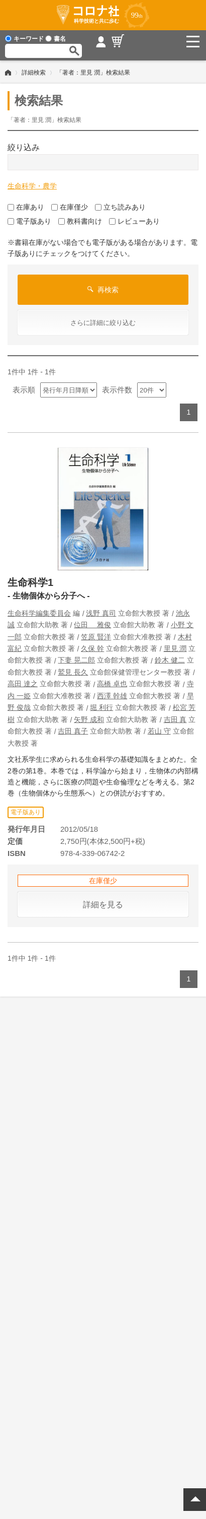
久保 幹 (92, 648)
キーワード (24, 38)
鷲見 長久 (73, 672)
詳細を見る (103, 904)
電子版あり (29, 221)
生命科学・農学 (32, 186)
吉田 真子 (73, 731)
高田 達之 (23, 684)
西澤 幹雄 (112, 696)
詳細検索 (34, 72)
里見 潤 (175, 648)
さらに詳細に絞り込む (103, 322)
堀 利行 (101, 707)
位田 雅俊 (92, 625)
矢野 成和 (89, 719)
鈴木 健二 (170, 660)
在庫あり (26, 207)
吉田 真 (175, 719)
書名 (55, 38)
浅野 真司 (101, 613)
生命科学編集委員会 (39, 613)
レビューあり (134, 221)
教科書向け (80, 221)
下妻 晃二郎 (76, 660)
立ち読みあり (120, 207)
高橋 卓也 (112, 684)
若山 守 (159, 731)
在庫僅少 (69, 207)
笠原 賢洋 (96, 637)
